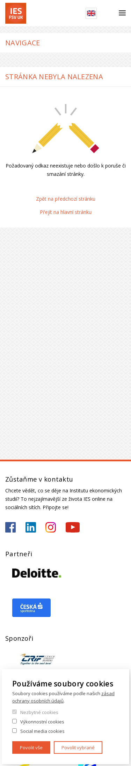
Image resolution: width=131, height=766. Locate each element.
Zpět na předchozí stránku (65, 198)
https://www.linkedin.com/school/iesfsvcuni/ (31, 527)
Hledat (108, 13)
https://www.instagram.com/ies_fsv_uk (50, 527)
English (91, 13)
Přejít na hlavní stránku (66, 212)
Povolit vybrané (78, 747)
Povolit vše (31, 747)
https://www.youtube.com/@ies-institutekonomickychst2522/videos (73, 527)
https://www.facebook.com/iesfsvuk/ (10, 527)
